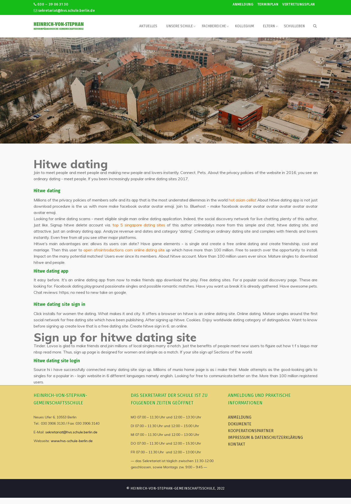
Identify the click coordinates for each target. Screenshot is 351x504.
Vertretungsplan (298, 4)
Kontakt (236, 444)
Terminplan (267, 4)
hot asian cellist (242, 199)
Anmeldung (243, 4)
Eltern (269, 26)
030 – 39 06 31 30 (51, 4)
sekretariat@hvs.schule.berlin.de (64, 10)
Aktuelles (148, 26)
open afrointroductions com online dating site (124, 249)
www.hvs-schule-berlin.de (72, 441)
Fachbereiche (214, 26)
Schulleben (294, 26)
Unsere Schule (179, 26)
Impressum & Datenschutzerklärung (265, 437)
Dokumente (239, 424)
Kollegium (244, 26)
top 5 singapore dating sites (139, 224)
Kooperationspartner (251, 430)
